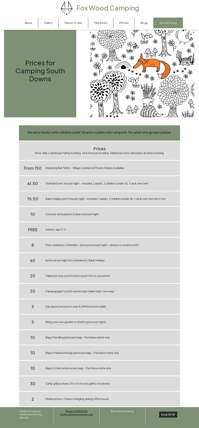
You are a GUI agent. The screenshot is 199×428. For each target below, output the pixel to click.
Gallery (48, 23)
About (28, 23)
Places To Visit (73, 23)
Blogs (144, 23)
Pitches (124, 23)
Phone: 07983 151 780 (77, 411)
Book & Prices (168, 23)
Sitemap (122, 414)
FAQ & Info (100, 23)
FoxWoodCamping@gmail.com (76, 414)
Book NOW (168, 414)
